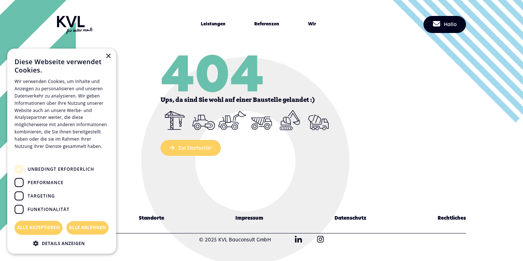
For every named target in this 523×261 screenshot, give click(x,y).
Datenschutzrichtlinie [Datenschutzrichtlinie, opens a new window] (40, 153)
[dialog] (61, 151)
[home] (75, 24)
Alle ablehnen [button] (87, 227)
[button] (213, 24)
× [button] (108, 56)
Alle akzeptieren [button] (38, 227)
